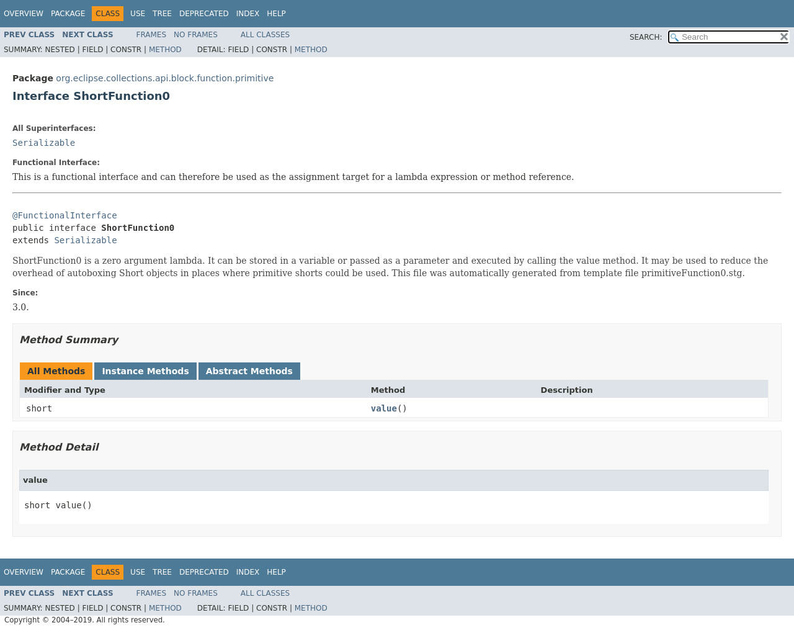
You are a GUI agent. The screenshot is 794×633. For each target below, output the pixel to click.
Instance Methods (145, 371)
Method (165, 49)
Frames (151, 34)
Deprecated (204, 13)
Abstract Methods (249, 371)
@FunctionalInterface (64, 215)
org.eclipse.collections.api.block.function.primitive (165, 78)
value (384, 408)
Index (248, 13)
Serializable (43, 143)
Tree (162, 13)
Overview (23, 13)
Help (276, 13)
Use (137, 13)
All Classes (265, 34)
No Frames (196, 34)
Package (68, 13)
